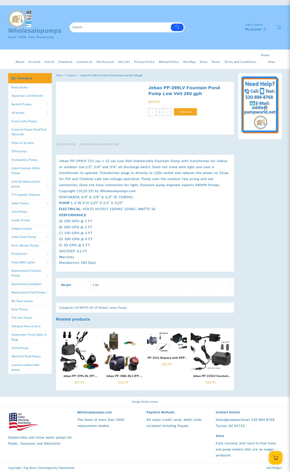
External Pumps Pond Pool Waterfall (29, 132)
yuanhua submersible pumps (25, 367)
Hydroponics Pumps (24, 159)
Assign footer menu (145, 401)
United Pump (20, 348)
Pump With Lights (23, 262)
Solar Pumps (19, 309)
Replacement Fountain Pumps (26, 273)
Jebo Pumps (19, 211)
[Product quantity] (159, 112)
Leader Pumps (20, 220)
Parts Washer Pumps (25, 245)
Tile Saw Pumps (21, 317)
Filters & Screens (22, 143)
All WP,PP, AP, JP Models (91, 307)
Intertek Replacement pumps (26, 184)
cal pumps (18, 112)
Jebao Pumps (20, 203)
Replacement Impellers (26, 284)
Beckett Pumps (21, 104)
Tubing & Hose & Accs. (26, 326)
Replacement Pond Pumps (28, 292)
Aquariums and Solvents (27, 95)
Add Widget (274, 467)
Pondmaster (19, 253)
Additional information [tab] (99, 144)
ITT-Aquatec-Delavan (25, 194)
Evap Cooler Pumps (24, 121)
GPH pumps (19, 151)
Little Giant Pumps (24, 237)
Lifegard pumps (21, 228)
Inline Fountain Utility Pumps (25, 170)
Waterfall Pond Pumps (26, 356)
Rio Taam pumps (22, 301)
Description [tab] (65, 144)
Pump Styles (19, 87)
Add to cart (185, 111)
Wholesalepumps (35, 30)
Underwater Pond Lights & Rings (29, 337)
